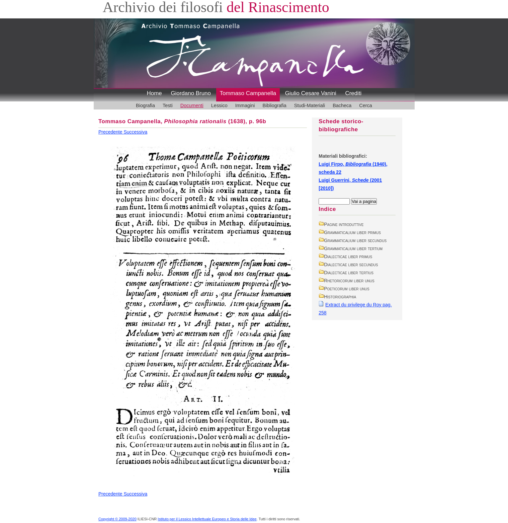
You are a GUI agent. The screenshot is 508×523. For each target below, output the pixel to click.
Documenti (191, 105)
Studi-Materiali (309, 105)
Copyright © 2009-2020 (117, 519)
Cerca (365, 105)
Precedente (111, 132)
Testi (168, 105)
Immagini (245, 105)
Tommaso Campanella (248, 93)
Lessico (219, 105)
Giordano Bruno (191, 93)
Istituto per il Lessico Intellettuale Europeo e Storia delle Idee (207, 519)
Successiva (135, 132)
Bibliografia (274, 105)
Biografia (145, 105)
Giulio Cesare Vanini (310, 93)
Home (154, 93)
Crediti (353, 93)
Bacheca (342, 105)
